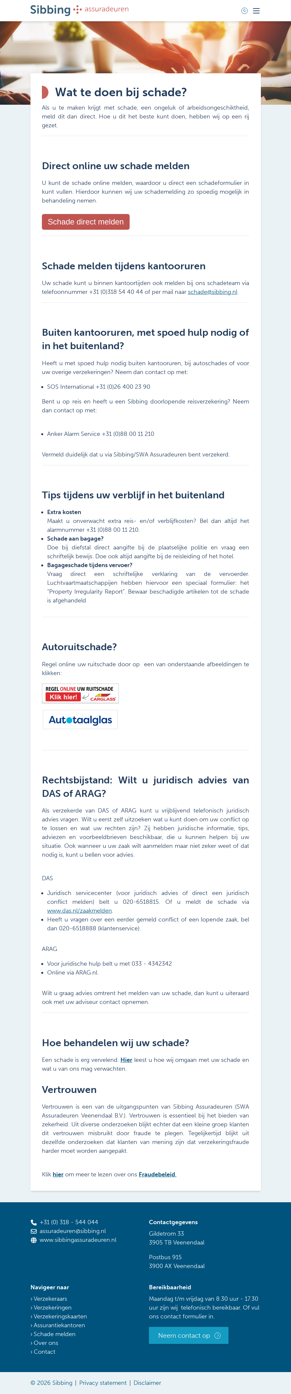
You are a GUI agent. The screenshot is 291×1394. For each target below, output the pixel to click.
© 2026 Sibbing (51, 1382)
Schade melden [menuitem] (55, 1334)
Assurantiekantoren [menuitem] (59, 1325)
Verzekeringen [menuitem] (53, 1307)
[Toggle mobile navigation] (256, 11)
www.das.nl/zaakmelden (79, 910)
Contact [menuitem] (44, 1351)
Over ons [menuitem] (46, 1343)
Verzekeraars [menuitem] (50, 1298)
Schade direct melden (86, 221)
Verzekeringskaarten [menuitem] (60, 1316)
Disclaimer (147, 1382)
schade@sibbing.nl (212, 291)
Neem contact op (184, 1335)
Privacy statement (103, 1382)
